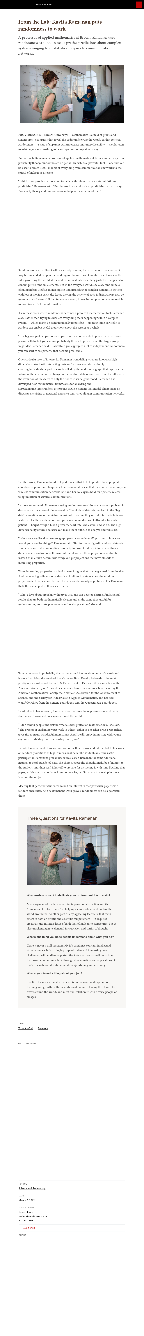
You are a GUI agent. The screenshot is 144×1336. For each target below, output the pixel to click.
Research (43, 1028)
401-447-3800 (26, 1220)
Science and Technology (32, 1188)
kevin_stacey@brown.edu (33, 1216)
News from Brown (44, 4)
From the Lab (25, 1028)
